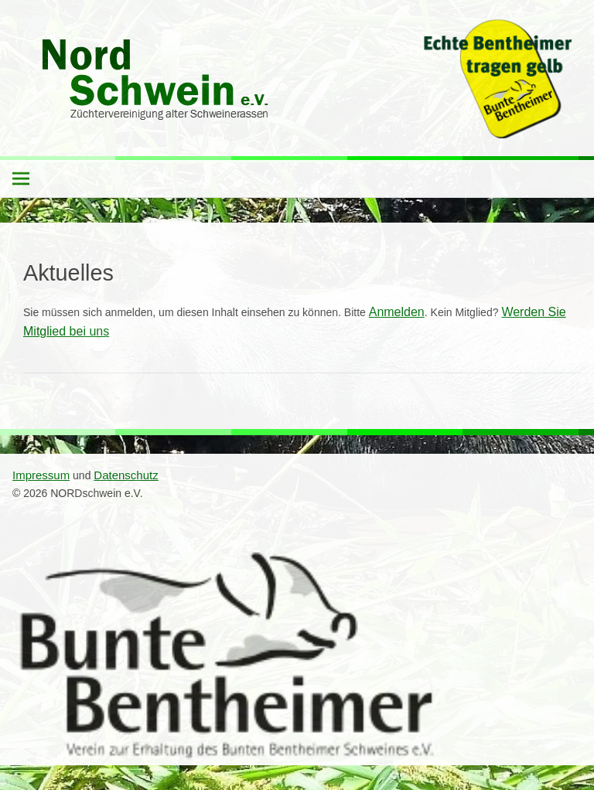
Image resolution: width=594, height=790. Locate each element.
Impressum (41, 475)
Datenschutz (126, 475)
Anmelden (397, 311)
